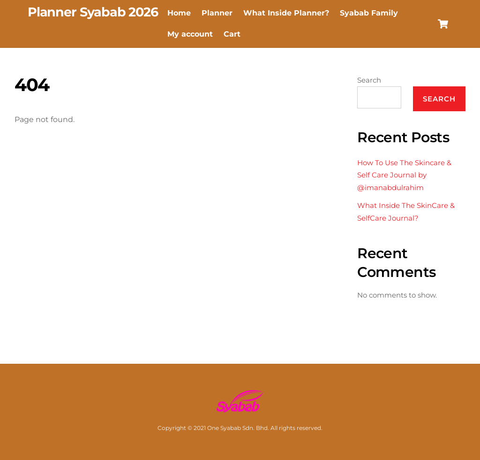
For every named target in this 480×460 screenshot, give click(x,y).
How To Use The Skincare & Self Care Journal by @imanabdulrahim (404, 175)
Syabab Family (369, 12)
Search (369, 80)
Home (179, 12)
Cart (232, 34)
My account (190, 34)
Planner (217, 12)
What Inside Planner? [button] (286, 12)
